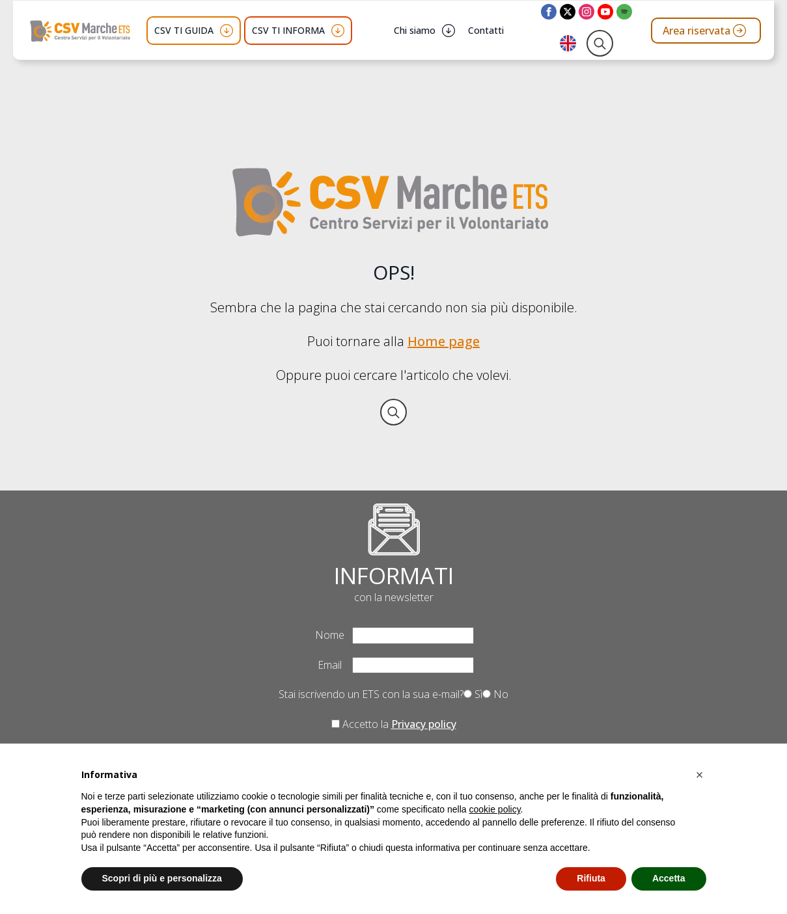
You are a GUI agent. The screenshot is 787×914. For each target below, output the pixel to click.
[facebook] (549, 12)
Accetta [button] (668, 878)
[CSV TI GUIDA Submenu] (227, 31)
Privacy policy (423, 724)
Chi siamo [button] (414, 30)
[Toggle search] (600, 43)
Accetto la (393, 724)
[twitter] (567, 12)
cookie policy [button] (494, 809)
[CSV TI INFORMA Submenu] (338, 31)
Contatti (486, 30)
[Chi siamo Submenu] (448, 31)
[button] (699, 774)
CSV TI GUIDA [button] (184, 30)
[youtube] (605, 12)
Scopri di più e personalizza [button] (162, 878)
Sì (472, 694)
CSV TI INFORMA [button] (288, 30)
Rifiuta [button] (591, 878)
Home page (443, 341)
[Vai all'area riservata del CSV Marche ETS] (706, 31)
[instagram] (586, 12)
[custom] (624, 12)
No (495, 694)
